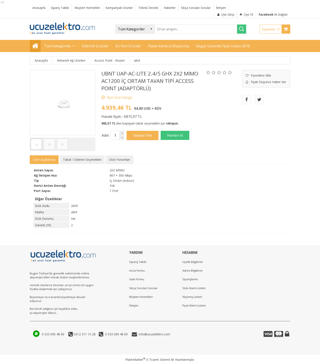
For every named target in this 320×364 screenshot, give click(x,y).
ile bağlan (273, 14)
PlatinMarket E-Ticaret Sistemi (147, 359)
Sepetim (272, 29)
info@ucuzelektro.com (153, 334)
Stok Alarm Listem (194, 288)
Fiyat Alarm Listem (194, 305)
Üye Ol (246, 14)
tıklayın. (172, 123)
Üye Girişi (225, 14)
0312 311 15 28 (84, 334)
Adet (105, 135)
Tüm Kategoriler (57, 46)
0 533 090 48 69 (53, 334)
